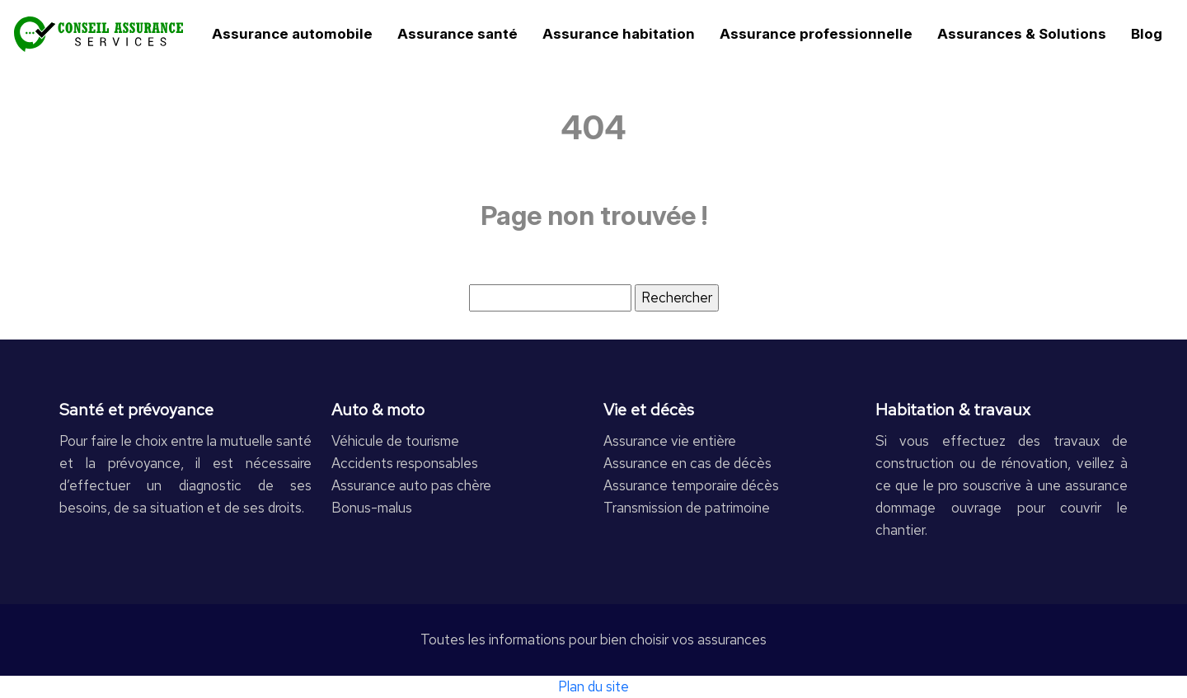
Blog (1146, 34)
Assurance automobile (292, 34)
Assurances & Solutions (1021, 34)
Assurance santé (457, 34)
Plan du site (593, 686)
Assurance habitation (618, 34)
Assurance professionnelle (816, 34)
